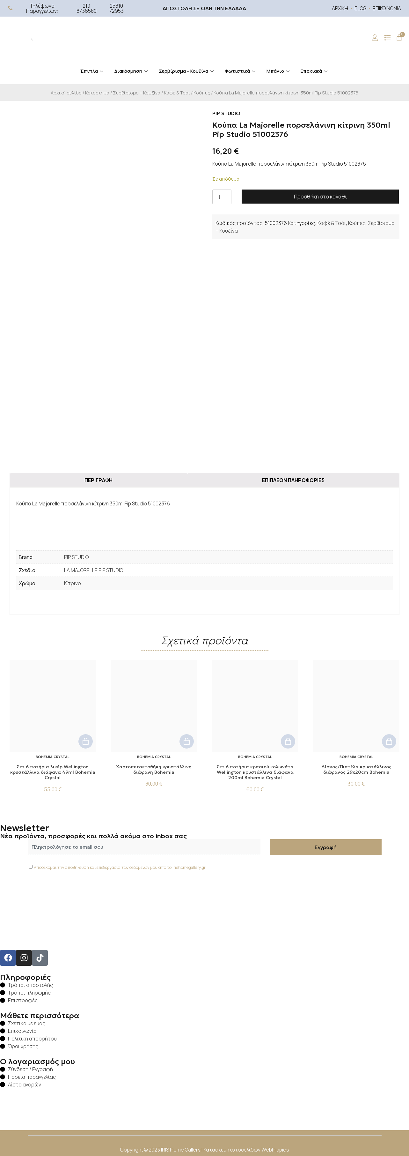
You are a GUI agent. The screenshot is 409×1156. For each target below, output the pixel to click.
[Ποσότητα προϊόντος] (221, 197)
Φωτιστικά (241, 71)
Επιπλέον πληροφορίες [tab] (293, 480)
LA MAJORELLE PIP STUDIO (93, 570)
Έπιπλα (92, 71)
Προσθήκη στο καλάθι (320, 196)
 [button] (86, 741)
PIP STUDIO (76, 557)
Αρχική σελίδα (66, 92)
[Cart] (399, 37)
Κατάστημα (97, 92)
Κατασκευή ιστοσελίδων (232, 1149)
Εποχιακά (315, 71)
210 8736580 (87, 8)
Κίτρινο (72, 583)
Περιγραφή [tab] (98, 480)
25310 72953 (116, 8)
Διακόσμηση (131, 71)
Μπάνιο (279, 71)
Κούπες (202, 92)
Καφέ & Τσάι (177, 92)
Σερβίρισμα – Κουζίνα (187, 71)
